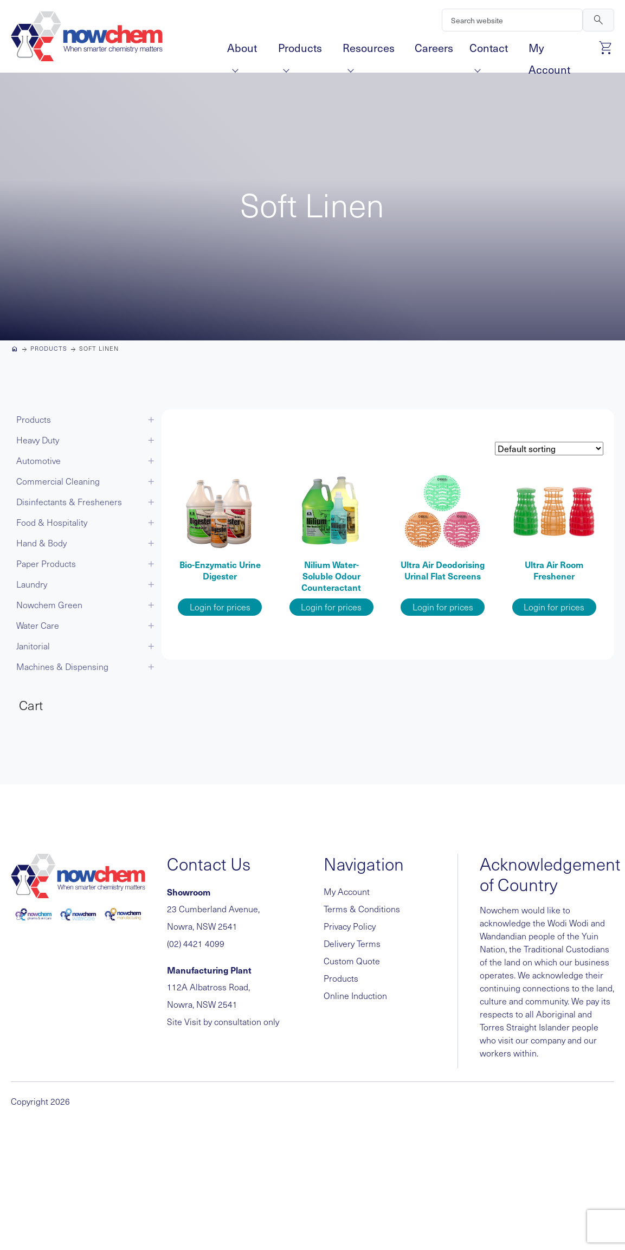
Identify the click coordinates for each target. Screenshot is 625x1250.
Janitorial (33, 646)
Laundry (31, 584)
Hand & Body (41, 543)
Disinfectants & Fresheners (69, 501)
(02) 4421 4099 (195, 943)
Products (300, 49)
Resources (369, 49)
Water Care (37, 625)
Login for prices (220, 607)
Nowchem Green (49, 604)
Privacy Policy (350, 926)
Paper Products (46, 563)
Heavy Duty (37, 440)
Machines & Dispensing (62, 666)
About (242, 49)
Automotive (38, 460)
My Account (549, 49)
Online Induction (355, 995)
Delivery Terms (352, 943)
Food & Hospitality (51, 522)
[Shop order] (549, 448)
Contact (488, 49)
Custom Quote (352, 961)
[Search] (512, 20)
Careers (434, 47)
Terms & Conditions (362, 908)
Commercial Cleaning (58, 481)
